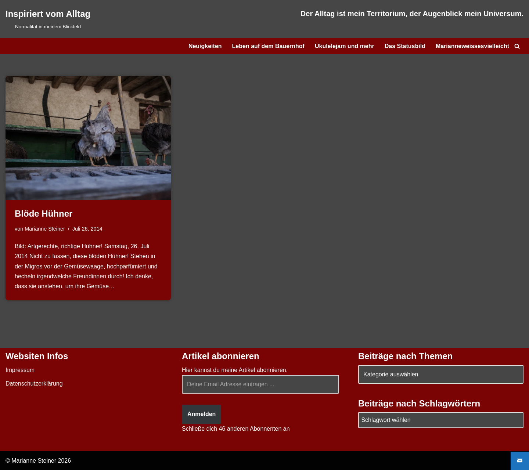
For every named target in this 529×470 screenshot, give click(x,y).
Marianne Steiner (45, 229)
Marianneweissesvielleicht (472, 46)
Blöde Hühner (43, 213)
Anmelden (201, 414)
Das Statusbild (405, 46)
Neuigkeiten (205, 46)
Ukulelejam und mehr (344, 46)
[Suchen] (517, 46)
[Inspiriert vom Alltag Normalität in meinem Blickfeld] (48, 19)
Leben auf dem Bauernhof (268, 46)
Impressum (20, 370)
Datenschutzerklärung (34, 383)
